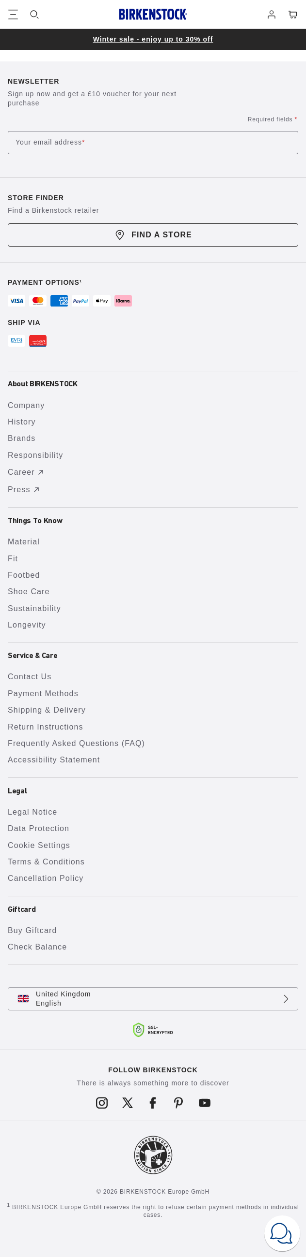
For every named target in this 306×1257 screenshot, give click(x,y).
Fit (13, 559)
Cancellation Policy (45, 878)
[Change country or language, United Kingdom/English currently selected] (153, 998)
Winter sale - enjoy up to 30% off (153, 39)
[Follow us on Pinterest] (179, 1103)
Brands (21, 438)
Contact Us (29, 676)
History (22, 422)
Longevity (27, 625)
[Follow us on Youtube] (204, 1103)
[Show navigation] (13, 14)
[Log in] (271, 14)
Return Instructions (45, 727)
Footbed (24, 575)
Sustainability (34, 608)
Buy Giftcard (32, 930)
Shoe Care (29, 591)
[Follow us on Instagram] (102, 1103)
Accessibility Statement (54, 760)
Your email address (50, 142)
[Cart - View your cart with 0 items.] (293, 14)
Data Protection (38, 828)
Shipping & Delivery (47, 710)
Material (24, 542)
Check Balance (37, 947)
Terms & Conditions (46, 862)
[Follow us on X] (127, 1103)
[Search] (34, 14)
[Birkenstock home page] (153, 14)
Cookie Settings (39, 845)
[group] (153, 39)
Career (27, 472)
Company (26, 405)
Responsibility (35, 455)
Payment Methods (43, 693)
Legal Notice (32, 812)
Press (25, 490)
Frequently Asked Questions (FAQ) (76, 743)
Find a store (153, 235)
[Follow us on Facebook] (153, 1103)
